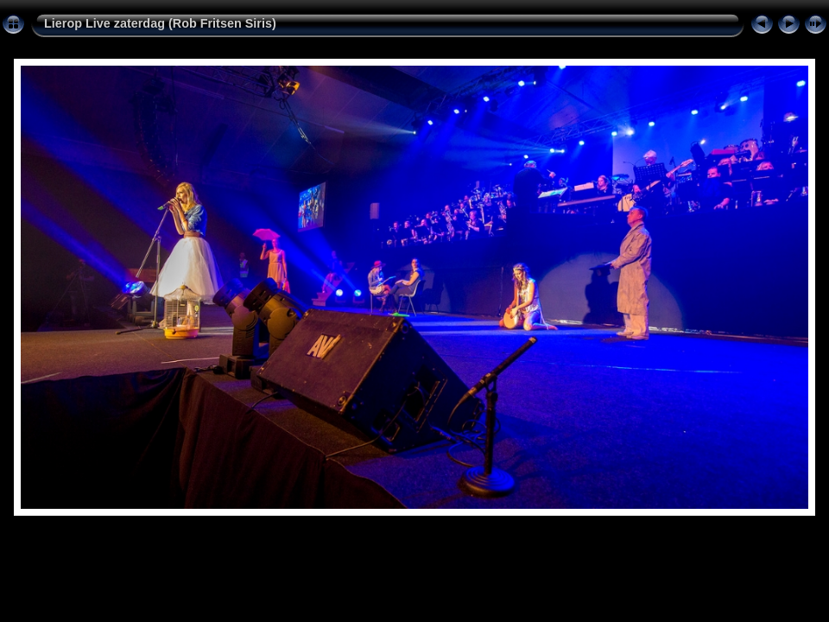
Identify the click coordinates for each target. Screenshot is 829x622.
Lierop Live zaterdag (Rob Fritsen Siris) (160, 23)
